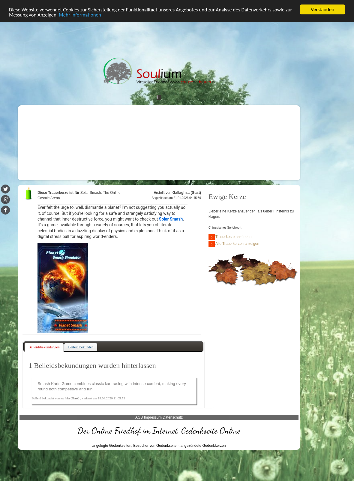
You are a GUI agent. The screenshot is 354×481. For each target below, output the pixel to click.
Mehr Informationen (80, 14)
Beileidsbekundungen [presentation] (44, 347)
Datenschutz (173, 417)
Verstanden (322, 9)
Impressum (153, 417)
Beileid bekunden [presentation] (80, 347)
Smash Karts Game (55, 383)
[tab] (44, 347)
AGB (139, 417)
